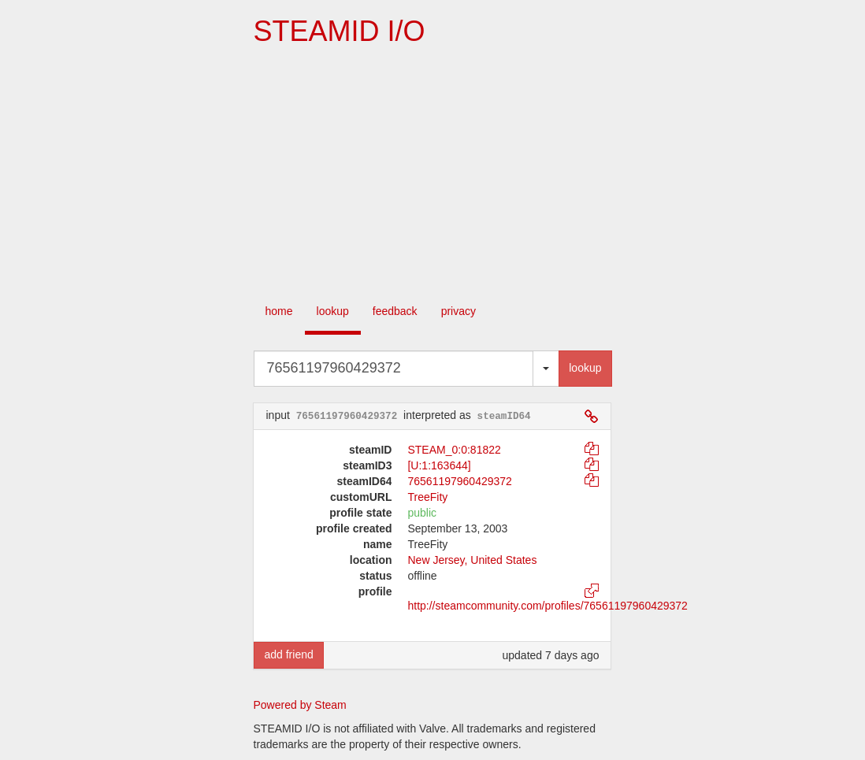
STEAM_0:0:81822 (453, 449)
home (279, 311)
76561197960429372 (459, 481)
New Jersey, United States (471, 560)
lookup (333, 311)
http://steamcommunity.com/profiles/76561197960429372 (547, 605)
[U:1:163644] (438, 465)
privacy (458, 311)
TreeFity (427, 497)
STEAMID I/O (339, 31)
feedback (395, 311)
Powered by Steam (300, 705)
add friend (288, 654)
